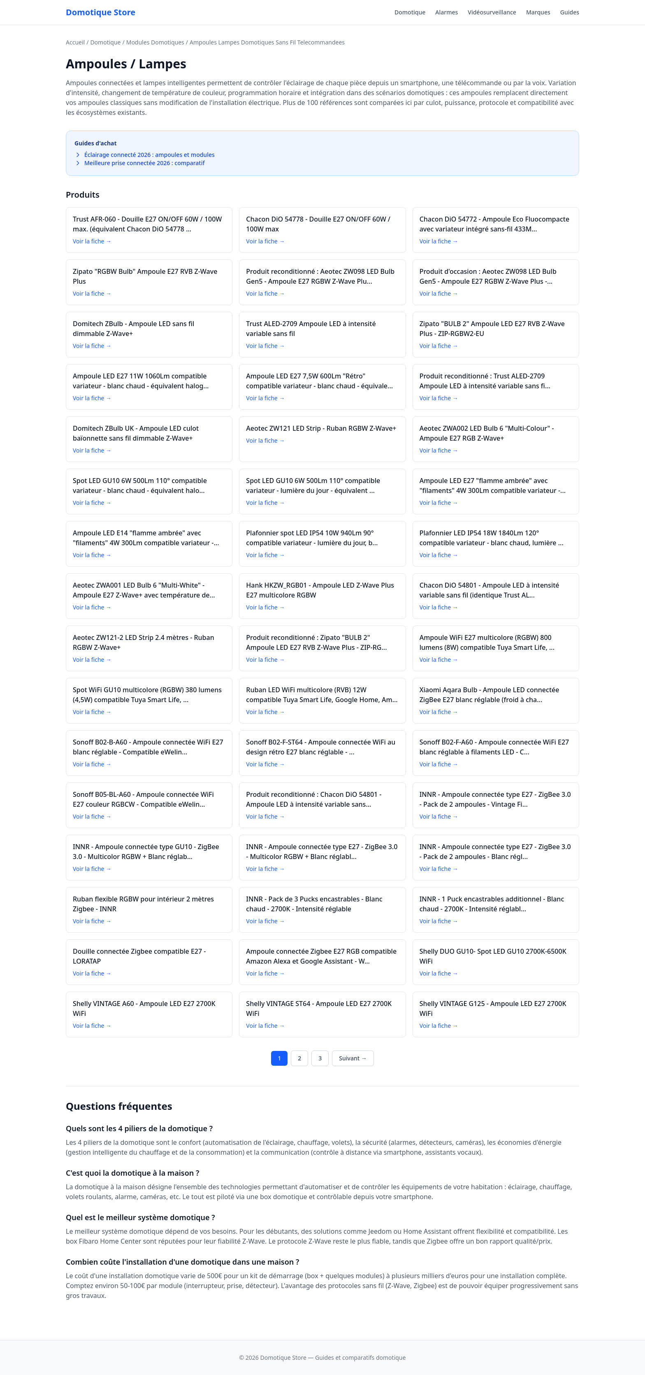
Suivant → (353, 1058)
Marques (538, 12)
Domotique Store (100, 12)
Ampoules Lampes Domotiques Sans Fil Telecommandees (267, 42)
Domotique (409, 12)
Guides (569, 12)
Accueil (75, 42)
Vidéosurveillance (492, 12)
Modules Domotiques (155, 42)
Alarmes (446, 12)
